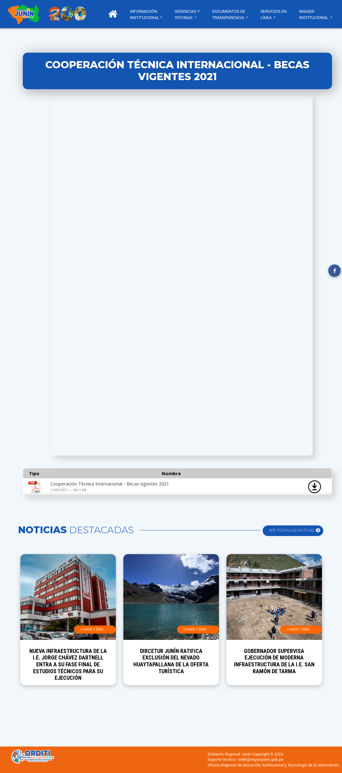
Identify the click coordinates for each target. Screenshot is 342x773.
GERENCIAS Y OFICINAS (187, 14)
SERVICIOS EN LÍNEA (273, 14)
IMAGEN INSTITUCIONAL (314, 14)
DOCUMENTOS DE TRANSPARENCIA (228, 14)
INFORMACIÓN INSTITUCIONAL (144, 14)
